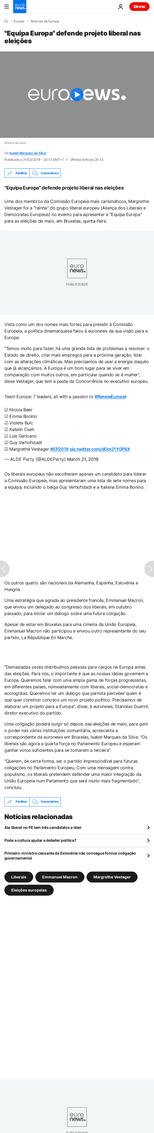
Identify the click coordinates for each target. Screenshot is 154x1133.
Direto (139, 6)
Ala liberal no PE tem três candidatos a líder (42, 827)
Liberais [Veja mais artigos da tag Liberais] (18, 876)
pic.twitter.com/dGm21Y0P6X (100, 449)
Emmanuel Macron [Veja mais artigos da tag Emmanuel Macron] (60, 876)
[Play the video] (77, 94)
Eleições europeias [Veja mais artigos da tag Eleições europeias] (29, 889)
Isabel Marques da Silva (27, 153)
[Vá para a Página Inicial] (19, 6)
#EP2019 (59, 449)
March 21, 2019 (82, 459)
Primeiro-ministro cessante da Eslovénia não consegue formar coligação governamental (70, 855)
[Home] (6, 21)
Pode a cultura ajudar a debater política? (40, 840)
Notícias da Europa (44, 21)
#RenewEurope (110, 396)
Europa (19, 21)
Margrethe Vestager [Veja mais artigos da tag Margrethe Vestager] (112, 876)
